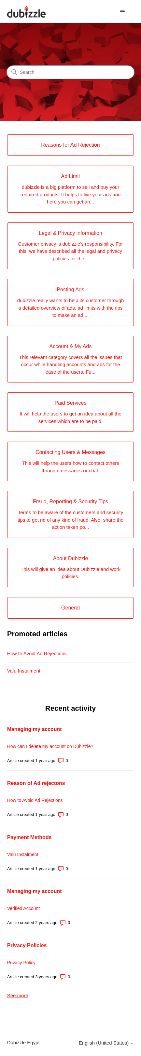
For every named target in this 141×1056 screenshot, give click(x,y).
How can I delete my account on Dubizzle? (50, 746)
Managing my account (34, 729)
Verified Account (23, 908)
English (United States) (106, 1043)
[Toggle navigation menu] (122, 12)
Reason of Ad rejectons (36, 783)
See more (17, 995)
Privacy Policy (21, 962)
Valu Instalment (23, 671)
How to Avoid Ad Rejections (37, 653)
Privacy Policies (27, 945)
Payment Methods (29, 837)
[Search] (70, 72)
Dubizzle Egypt (23, 1042)
